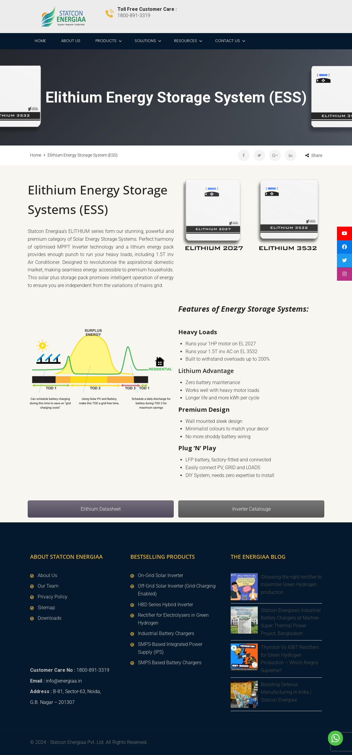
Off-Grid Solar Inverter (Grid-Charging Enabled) (177, 590)
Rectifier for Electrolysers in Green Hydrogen (173, 619)
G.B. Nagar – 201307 (52, 702)
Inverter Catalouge (251, 509)
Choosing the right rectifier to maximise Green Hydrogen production (291, 584)
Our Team (48, 586)
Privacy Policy (52, 597)
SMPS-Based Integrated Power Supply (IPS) (170, 648)
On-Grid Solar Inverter (160, 575)
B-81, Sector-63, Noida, (77, 691)
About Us (70, 41)
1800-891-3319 (92, 670)
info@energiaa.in (64, 681)
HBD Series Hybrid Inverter (165, 604)
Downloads (49, 618)
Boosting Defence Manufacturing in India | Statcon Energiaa (286, 692)
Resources (185, 41)
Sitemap (46, 607)
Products (106, 41)
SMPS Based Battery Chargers (169, 662)
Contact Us (227, 41)
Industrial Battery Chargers (166, 633)
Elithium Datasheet (101, 509)
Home (40, 41)
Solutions (145, 41)
